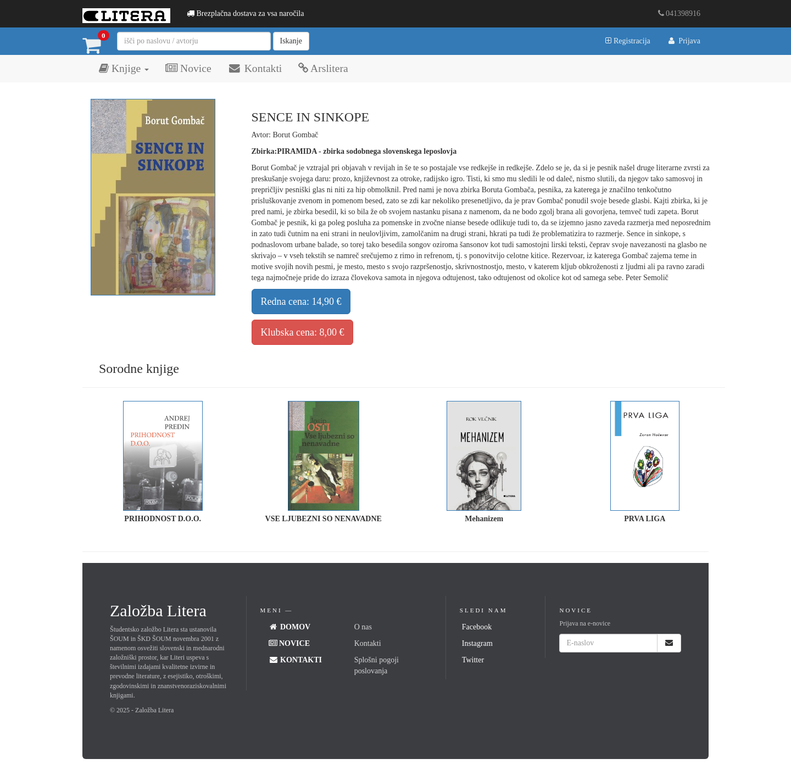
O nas (363, 627)
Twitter (473, 660)
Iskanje (291, 41)
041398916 (679, 13)
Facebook (477, 627)
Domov (290, 627)
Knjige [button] (124, 68)
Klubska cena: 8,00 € (302, 332)
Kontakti (255, 68)
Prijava (683, 41)
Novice (188, 68)
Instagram (477, 643)
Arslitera (323, 68)
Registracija (627, 41)
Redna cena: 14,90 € (301, 301)
